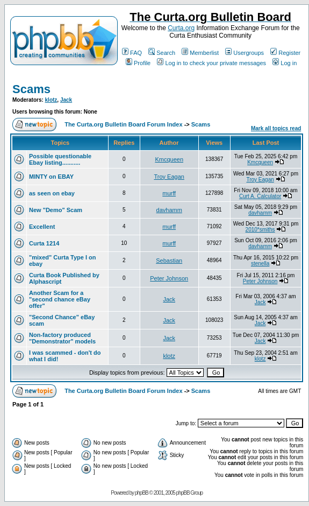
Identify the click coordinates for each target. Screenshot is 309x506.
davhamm (169, 210)
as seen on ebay (52, 193)
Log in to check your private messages (211, 63)
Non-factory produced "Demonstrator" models (62, 338)
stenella (260, 263)
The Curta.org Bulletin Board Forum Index (123, 124)
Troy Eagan (169, 176)
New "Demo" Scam (55, 210)
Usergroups (244, 53)
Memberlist (200, 53)
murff (169, 193)
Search (161, 53)
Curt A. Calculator (260, 196)
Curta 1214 (44, 243)
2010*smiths (260, 230)
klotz (51, 100)
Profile (138, 63)
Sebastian (169, 260)
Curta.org (181, 28)
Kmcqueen (169, 159)
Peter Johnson (169, 278)
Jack (66, 100)
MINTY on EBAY (51, 176)
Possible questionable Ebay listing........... (60, 159)
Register (285, 53)
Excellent (42, 226)
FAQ (132, 53)
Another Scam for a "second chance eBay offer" (59, 299)
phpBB (141, 493)
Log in (284, 63)
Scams (31, 89)
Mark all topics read (276, 128)
